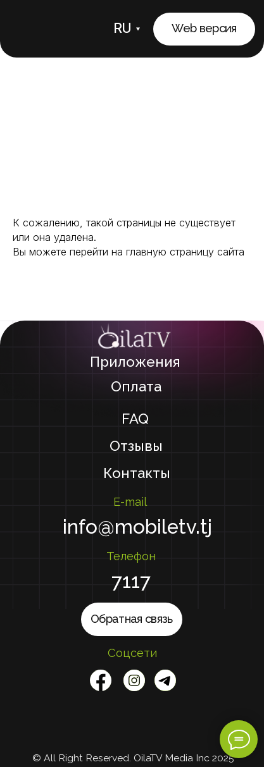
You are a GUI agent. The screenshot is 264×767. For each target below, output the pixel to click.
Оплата (136, 386)
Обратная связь (132, 618)
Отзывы (136, 446)
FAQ (135, 418)
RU (122, 28)
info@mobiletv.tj (137, 526)
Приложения (135, 361)
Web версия (204, 28)
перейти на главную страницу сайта (157, 251)
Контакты (136, 473)
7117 (131, 581)
